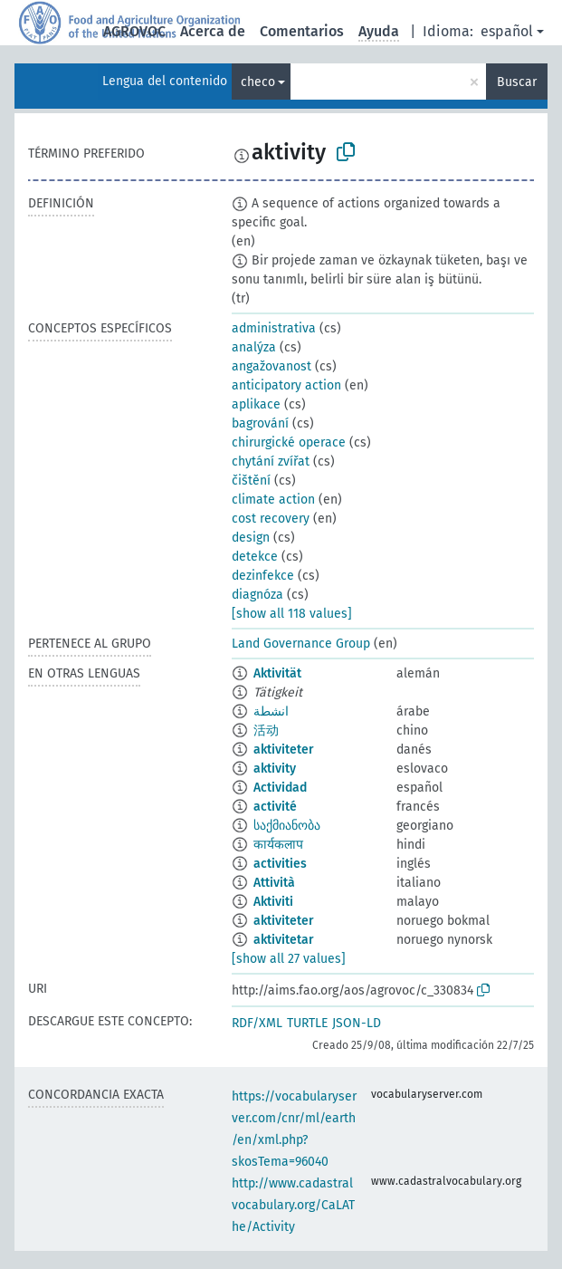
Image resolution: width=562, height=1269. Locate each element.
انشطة (271, 711)
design (251, 537)
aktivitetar (283, 939)
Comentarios (302, 31)
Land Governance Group (301, 643)
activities (280, 863)
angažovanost (271, 366)
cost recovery (271, 518)
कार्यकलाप (278, 844)
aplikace (256, 404)
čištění (251, 480)
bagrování (260, 423)
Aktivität (277, 673)
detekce (255, 556)
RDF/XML (257, 1023)
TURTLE (307, 1023)
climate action (273, 499)
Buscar (517, 82)
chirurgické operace (289, 442)
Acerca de (212, 31)
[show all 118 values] (292, 613)
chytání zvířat (271, 461)
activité (275, 806)
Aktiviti (273, 901)
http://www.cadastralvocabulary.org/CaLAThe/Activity (293, 1205)
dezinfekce (263, 575)
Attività (274, 882)
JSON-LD (356, 1023)
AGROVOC (134, 31)
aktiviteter (283, 749)
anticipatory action (286, 385)
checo (258, 82)
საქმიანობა (286, 825)
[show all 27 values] (289, 958)
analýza (254, 347)
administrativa (274, 328)
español (507, 31)
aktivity (274, 768)
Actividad (280, 787)
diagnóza (257, 594)
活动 (266, 730)
